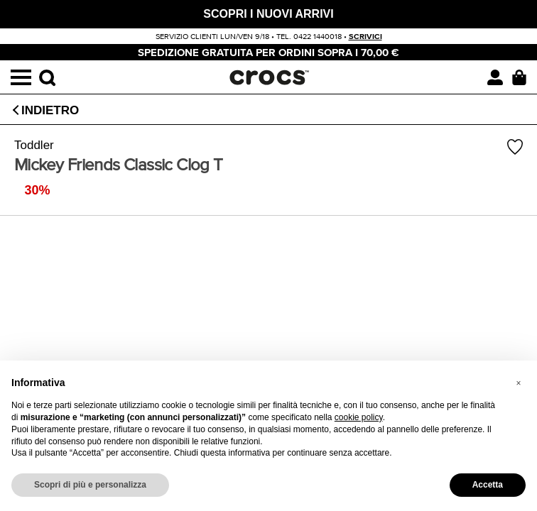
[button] (518, 383)
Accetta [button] (487, 485)
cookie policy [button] (359, 417)
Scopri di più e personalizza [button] (90, 485)
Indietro (50, 110)
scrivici (365, 36)
